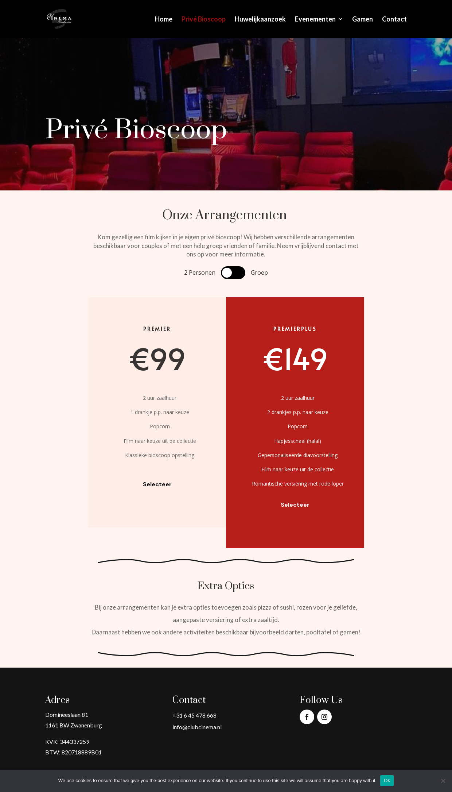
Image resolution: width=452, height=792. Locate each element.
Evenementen (315, 19)
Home (163, 19)
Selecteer (157, 484)
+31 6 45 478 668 (194, 715)
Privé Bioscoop (204, 19)
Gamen (362, 19)
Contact (394, 19)
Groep (259, 272)
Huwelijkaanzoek (260, 19)
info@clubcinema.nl (197, 726)
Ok (387, 780)
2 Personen (199, 272)
